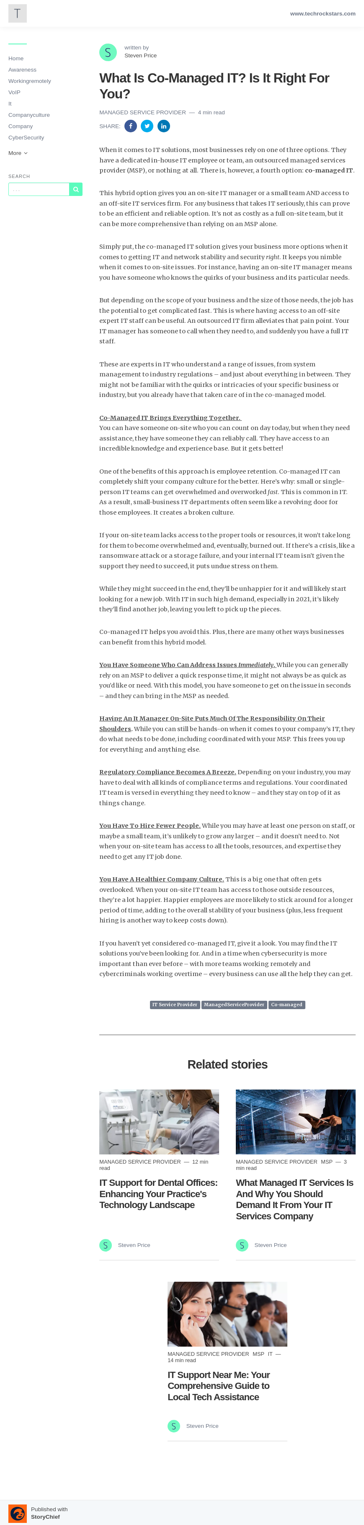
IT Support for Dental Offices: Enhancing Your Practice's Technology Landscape (158, 1194)
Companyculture (29, 115)
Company (20, 126)
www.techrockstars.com (323, 13)
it (271, 1354)
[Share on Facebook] (131, 125)
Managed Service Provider (143, 112)
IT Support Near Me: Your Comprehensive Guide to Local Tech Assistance (219, 1386)
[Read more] (159, 1122)
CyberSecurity (26, 137)
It (10, 103)
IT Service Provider (174, 1005)
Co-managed (286, 1005)
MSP (327, 1162)
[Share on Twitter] (148, 125)
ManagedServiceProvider (234, 1005)
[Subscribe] (76, 189)
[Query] (39, 189)
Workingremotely (29, 81)
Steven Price (140, 55)
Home (15, 58)
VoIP (14, 92)
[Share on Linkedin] (163, 125)
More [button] (18, 153)
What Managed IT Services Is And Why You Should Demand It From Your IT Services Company (294, 1199)
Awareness (22, 70)
